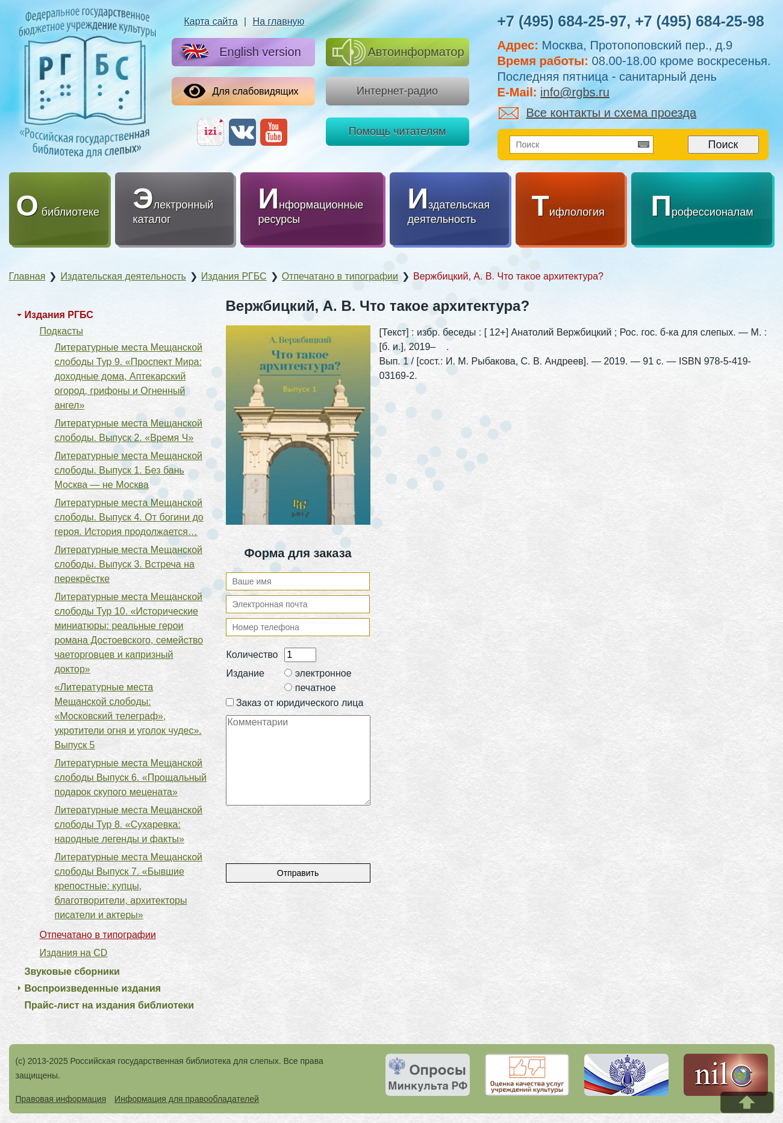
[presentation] (317, 828)
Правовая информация (61, 1099)
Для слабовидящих (241, 91)
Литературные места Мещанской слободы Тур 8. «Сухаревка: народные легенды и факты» (129, 824)
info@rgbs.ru (575, 92)
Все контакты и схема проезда (598, 112)
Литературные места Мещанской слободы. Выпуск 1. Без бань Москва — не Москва (129, 470)
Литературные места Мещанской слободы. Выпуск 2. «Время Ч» (129, 430)
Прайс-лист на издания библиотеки (110, 1005)
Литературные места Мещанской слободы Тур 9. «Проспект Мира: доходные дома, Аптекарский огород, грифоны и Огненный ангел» (129, 376)
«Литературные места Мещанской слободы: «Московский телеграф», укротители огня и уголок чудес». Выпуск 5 (128, 716)
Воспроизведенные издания (93, 988)
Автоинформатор (398, 52)
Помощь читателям (397, 131)
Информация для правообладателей (186, 1099)
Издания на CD (74, 953)
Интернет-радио (397, 91)
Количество (252, 654)
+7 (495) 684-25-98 (699, 21)
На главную (279, 21)
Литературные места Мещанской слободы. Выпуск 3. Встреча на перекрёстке (129, 564)
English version (238, 53)
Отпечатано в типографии (98, 935)
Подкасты (61, 331)
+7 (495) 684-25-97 (562, 21)
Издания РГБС (59, 315)
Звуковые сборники (72, 971)
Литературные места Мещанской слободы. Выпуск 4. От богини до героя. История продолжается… (129, 517)
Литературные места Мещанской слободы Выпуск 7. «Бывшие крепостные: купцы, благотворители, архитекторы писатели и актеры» (129, 886)
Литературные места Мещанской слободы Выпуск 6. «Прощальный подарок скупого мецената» (131, 777)
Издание (245, 673)
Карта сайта (210, 21)
